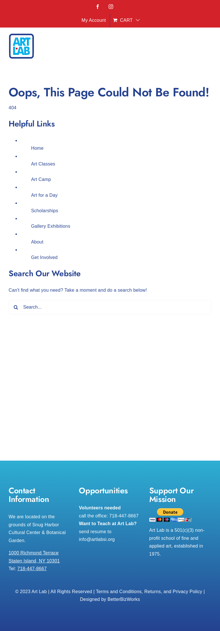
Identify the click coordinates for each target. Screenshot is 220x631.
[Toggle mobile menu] (208, 48)
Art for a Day (44, 195)
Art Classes (43, 163)
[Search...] (110, 307)
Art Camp (41, 179)
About (37, 241)
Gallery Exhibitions (50, 226)
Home (37, 148)
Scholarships (44, 210)
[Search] (16, 307)
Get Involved (44, 257)
